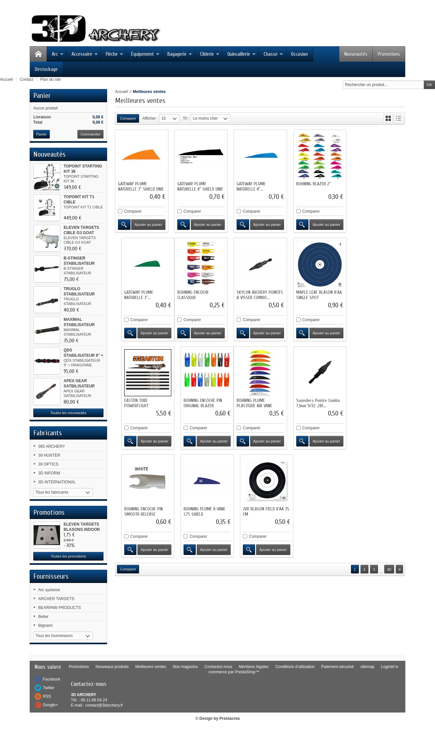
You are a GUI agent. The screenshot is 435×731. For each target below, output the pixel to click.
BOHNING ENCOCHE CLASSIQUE (134, 294)
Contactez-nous (218, 666)
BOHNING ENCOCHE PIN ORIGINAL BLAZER (374, 294)
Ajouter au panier (148, 225)
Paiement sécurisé (337, 666)
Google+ (50, 705)
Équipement (145, 54)
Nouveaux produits (112, 666)
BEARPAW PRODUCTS (59, 607)
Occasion (299, 54)
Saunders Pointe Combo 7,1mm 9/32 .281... (199, 402)
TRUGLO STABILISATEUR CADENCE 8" (79, 294)
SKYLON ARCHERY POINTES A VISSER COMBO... (200, 294)
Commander (90, 134)
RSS (47, 696)
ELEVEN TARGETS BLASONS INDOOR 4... (82, 529)
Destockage (46, 69)
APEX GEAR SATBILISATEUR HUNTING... (79, 386)
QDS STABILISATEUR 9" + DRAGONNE (83, 355)
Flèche (114, 54)
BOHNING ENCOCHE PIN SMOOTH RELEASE (256, 402)
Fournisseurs (51, 576)
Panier (42, 95)
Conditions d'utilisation (294, 666)
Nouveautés (355, 54)
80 (389, 461)
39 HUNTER (49, 455)
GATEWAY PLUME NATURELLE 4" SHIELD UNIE (200, 186)
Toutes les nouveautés (68, 413)
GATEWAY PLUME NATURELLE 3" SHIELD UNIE (141, 186)
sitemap (367, 666)
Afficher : (150, 118)
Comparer (133, 211)
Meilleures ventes (150, 666)
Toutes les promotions (68, 556)
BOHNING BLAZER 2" (313, 184)
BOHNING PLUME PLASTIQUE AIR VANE (136, 402)
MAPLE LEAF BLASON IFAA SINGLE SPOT (259, 294)
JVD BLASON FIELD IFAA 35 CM (378, 402)
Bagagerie (179, 54)
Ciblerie (209, 54)
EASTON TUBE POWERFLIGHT (308, 294)
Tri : (186, 118)
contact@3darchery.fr (104, 705)
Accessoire (85, 54)
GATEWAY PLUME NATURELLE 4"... (251, 186)
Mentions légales (254, 666)
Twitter (48, 687)
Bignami (45, 625)
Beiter (43, 616)
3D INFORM (49, 473)
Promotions (389, 54)
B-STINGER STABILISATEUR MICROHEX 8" (79, 263)
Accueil (121, 91)
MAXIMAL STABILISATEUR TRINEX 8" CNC (79, 324)
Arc (58, 54)
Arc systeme (49, 590)
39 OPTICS (48, 464)
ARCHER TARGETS (56, 598)
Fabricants (47, 433)
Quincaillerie (241, 54)
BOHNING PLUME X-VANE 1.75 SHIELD (316, 402)
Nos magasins (185, 666)
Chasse (273, 54)
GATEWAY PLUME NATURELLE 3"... (369, 186)
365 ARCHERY (51, 446)
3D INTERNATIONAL (57, 482)
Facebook (51, 679)
